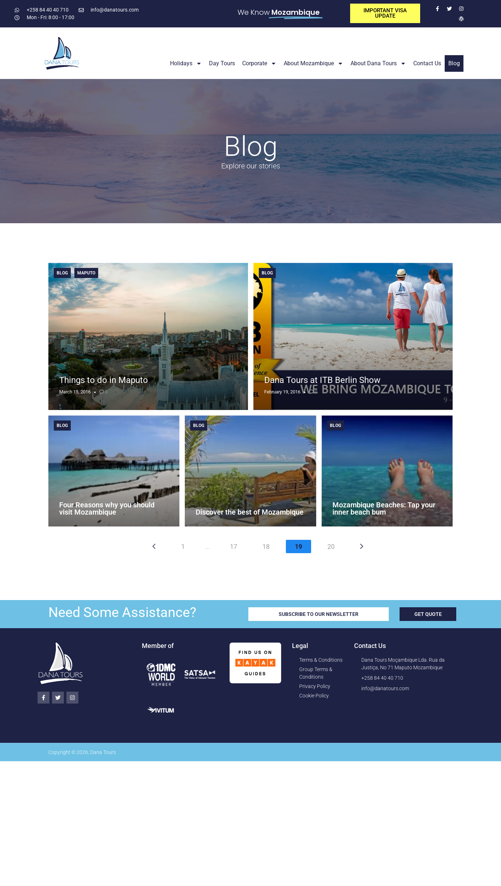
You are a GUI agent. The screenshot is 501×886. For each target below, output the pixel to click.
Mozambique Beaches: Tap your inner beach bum (383, 508)
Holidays (186, 63)
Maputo (86, 273)
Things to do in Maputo (103, 380)
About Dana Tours (378, 63)
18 (266, 546)
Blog (454, 63)
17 (233, 546)
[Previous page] (154, 546)
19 (298, 546)
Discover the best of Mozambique (250, 512)
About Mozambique (313, 63)
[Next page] (361, 546)
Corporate (259, 63)
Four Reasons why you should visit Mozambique (106, 508)
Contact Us (427, 63)
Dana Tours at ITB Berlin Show (322, 380)
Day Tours (222, 63)
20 (331, 546)
